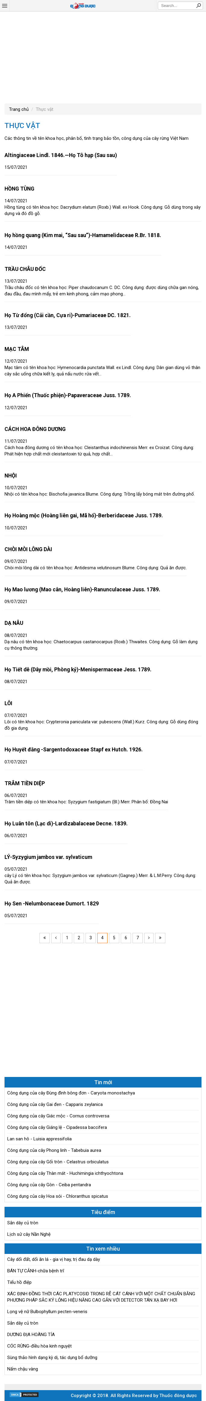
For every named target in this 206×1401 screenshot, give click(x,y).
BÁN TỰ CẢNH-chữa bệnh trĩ (35, 1271)
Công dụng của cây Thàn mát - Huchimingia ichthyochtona (65, 1173)
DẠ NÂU (14, 623)
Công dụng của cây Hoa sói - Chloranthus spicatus (57, 1196)
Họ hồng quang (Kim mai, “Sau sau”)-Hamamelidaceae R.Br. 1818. (83, 235)
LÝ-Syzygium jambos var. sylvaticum (48, 857)
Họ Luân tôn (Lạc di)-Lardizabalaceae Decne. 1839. (66, 824)
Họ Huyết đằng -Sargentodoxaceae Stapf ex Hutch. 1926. (74, 750)
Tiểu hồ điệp (19, 1282)
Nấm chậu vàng (22, 1369)
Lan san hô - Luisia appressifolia (39, 1139)
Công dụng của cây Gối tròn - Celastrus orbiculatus (58, 1162)
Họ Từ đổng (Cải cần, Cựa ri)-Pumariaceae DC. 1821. (68, 315)
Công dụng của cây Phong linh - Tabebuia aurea (54, 1150)
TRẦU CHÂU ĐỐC (25, 269)
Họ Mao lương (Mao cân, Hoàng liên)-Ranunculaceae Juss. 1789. (82, 589)
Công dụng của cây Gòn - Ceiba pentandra (49, 1184)
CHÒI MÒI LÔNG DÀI (28, 549)
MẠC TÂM (17, 349)
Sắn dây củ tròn (22, 1223)
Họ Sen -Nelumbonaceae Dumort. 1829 (52, 904)
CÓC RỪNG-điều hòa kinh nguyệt (39, 1346)
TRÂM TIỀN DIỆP (25, 783)
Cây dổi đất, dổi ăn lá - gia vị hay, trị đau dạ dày (53, 1259)
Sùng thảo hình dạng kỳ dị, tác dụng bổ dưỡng (52, 1357)
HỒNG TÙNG (19, 189)
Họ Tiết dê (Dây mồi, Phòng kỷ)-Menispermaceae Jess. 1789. (78, 670)
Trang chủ (19, 109)
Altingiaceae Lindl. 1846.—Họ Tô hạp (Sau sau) (61, 155)
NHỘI (11, 476)
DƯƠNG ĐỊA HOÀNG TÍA (31, 1334)
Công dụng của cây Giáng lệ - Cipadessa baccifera (57, 1127)
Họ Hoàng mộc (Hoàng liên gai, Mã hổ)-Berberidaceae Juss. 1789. (84, 516)
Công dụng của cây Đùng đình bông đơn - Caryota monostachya (71, 1093)
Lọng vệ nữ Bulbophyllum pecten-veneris (47, 1311)
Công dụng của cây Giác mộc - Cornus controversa (58, 1116)
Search (198, 5)
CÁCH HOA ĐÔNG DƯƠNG (35, 429)
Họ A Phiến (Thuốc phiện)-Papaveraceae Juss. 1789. (68, 395)
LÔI (8, 703)
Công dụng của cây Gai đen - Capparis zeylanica (55, 1104)
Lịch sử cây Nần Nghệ (29, 1234)
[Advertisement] (103, 56)
